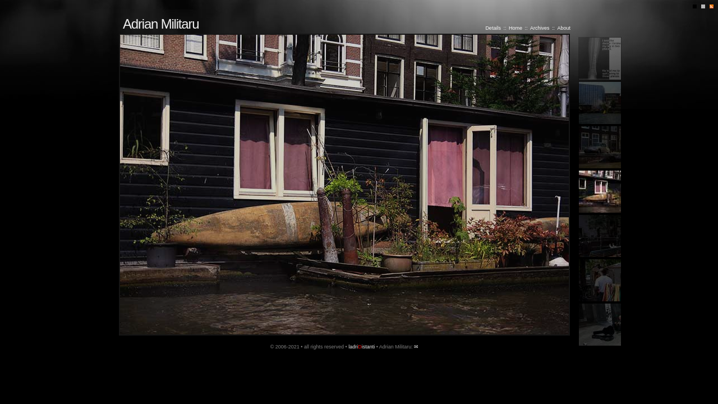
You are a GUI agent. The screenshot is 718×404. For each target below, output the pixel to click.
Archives (540, 28)
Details (493, 28)
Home (515, 28)
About (563, 28)
